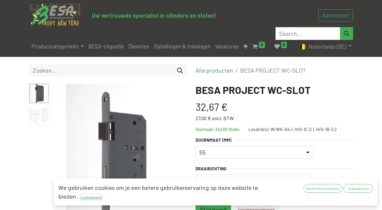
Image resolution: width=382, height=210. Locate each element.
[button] (245, 46)
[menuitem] (106, 46)
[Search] (346, 33)
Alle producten (214, 70)
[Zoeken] (180, 70)
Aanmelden (335, 15)
